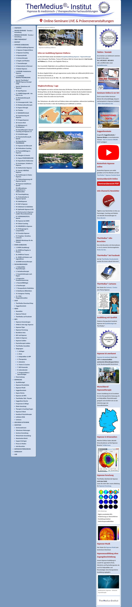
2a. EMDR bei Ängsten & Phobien (23, 251)
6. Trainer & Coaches (23, 364)
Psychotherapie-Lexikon (23, 343)
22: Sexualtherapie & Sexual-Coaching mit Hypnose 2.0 (24, 130)
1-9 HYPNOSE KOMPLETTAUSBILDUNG (23, 76)
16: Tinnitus (19, 110)
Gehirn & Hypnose (21, 338)
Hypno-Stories (20, 393)
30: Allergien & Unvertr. (23, 155)
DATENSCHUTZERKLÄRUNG (22, 449)
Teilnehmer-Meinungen (23, 430)
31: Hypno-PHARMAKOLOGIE (24, 158)
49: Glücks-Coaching (22, 223)
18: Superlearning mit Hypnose (22, 116)
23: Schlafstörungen (22, 134)
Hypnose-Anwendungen (23, 322)
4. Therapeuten (22, 359)
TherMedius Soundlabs (23, 346)
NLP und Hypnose (21, 335)
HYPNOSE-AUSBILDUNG (21, 45)
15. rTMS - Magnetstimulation (21, 297)
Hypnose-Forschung (22, 330)
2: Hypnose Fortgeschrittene (24, 50)
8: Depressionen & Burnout (24, 66)
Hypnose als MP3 (21, 396)
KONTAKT (17, 42)
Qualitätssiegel (20, 382)
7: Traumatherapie (21, 63)
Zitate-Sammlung (21, 406)
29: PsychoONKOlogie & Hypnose (23, 152)
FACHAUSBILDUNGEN (20, 264)
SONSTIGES (17, 425)
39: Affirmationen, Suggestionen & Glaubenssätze (21, 190)
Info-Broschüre (20, 446)
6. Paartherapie (20, 285)
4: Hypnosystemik (21, 55)
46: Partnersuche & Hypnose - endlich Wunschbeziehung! (25, 213)
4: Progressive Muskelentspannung (22, 279)
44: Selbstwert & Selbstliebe (24, 207)
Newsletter (19, 311)
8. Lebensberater (22, 370)
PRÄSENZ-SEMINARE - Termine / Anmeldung (24, 36)
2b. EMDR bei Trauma (22, 254)
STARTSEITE (17, 28)
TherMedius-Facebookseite (110, 259)
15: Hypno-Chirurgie (22, 107)
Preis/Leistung (20, 377)
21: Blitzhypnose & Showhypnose (21, 126)
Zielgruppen (19, 348)
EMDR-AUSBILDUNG (20, 245)
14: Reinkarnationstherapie (24, 105)
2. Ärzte (19, 354)
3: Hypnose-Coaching (22, 53)
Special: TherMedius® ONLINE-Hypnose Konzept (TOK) (24, 82)
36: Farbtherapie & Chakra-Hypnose (24, 176)
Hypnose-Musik (20, 388)
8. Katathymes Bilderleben (24, 291)
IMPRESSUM (18, 452)
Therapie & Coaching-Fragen (24, 409)
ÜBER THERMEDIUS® (20, 39)
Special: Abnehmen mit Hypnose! (23, 87)
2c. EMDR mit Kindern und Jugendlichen (24, 258)
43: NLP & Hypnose (21, 204)
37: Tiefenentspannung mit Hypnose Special (24, 180)
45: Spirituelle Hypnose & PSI (24, 209)
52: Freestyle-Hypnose (22, 233)
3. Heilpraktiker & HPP (24, 356)
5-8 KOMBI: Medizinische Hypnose (23, 72)
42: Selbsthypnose (21, 201)
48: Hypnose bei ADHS (22, 221)
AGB (15, 454)
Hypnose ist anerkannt (104, 357)
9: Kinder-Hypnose (21, 69)
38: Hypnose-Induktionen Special (23, 184)
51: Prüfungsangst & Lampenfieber (22, 230)
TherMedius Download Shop (24, 303)
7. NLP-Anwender (22, 367)
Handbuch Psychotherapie (24, 414)
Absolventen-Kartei (21, 438)
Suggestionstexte (21, 306)
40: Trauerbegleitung (22, 194)
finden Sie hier (101, 250)
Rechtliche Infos (20, 332)
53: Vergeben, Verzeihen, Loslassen (23, 237)
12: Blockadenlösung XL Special (23, 98)
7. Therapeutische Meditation (25, 288)
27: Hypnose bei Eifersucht (24, 146)
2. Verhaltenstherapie (22, 271)
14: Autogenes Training (23, 293)
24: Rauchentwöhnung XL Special (23, 137)
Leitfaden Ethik (20, 417)
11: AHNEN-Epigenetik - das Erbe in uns (24, 94)
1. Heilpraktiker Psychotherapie (20, 268)
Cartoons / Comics (111, 287)
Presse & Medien (21, 444)
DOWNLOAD (18, 380)
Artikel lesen (107, 445)
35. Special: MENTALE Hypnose (22, 171)
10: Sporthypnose (21, 91)
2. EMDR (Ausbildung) (22, 247)
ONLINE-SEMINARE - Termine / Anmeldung (23, 31)
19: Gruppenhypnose (22, 120)
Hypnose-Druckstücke (22, 385)
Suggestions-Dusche (22, 401)
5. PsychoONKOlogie (22, 283)
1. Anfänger (20, 351)
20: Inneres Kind (21, 123)
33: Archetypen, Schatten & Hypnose (24, 164)
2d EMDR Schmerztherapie (24, 261)
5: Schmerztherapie (22, 58)
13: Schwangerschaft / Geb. (24, 102)
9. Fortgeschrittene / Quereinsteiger (23, 373)
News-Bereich (101, 218)
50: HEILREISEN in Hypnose (24, 226)
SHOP (16, 300)
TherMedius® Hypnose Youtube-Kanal (108, 175)
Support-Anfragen (21, 441)
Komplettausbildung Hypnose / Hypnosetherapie (76, 57)
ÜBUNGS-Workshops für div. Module (24, 241)
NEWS (16, 308)
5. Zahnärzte (21, 362)
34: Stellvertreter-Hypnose (24, 168)
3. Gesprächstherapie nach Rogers (24, 275)
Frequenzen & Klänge (22, 404)
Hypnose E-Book (21, 412)
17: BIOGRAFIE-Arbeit (22, 113)
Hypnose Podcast (21, 314)
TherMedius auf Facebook (24, 316)
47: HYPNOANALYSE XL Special (23, 217)
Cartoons (18, 420)
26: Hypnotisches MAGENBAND (21, 142)
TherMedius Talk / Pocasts (24, 398)
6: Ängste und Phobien (23, 61)
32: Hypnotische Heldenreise (24, 161)
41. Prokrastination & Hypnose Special (22, 198)
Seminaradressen (21, 428)
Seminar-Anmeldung (22, 433)
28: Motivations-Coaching (23, 148)
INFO (15, 319)
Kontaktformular (102, 65)
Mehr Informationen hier (105, 103)
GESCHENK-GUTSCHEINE (21, 422)
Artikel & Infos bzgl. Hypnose (24, 324)
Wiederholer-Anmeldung (23, 436)
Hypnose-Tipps (20, 327)
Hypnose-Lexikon (21, 340)
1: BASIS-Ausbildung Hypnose (25, 47)
